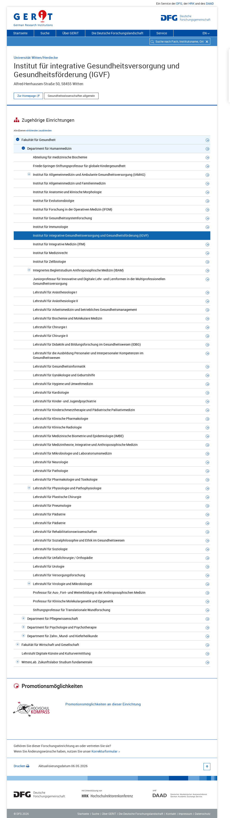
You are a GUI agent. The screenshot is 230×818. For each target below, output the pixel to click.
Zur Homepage (26, 96)
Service (161, 33)
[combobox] (180, 41)
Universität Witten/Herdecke (36, 57)
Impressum (185, 813)
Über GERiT (70, 33)
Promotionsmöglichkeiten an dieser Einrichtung (103, 704)
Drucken (21, 766)
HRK (191, 3)
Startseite (20, 33)
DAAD (210, 3)
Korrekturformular (104, 751)
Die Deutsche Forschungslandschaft (117, 33)
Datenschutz (202, 813)
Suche (44, 33)
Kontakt (171, 813)
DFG (179, 3)
